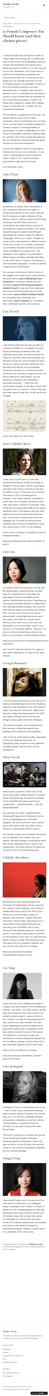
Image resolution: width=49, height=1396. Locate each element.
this (17, 55)
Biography (7, 1349)
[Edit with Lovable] (38, 1393)
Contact (6, 1352)
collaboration (34, 23)
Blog (4, 1359)
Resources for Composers (13, 1356)
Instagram (8, 1376)
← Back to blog (9, 18)
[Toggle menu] (44, 5)
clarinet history (19, 23)
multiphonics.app (35, 1244)
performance (8, 27)
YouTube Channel (11, 1373)
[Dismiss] (46, 1393)
